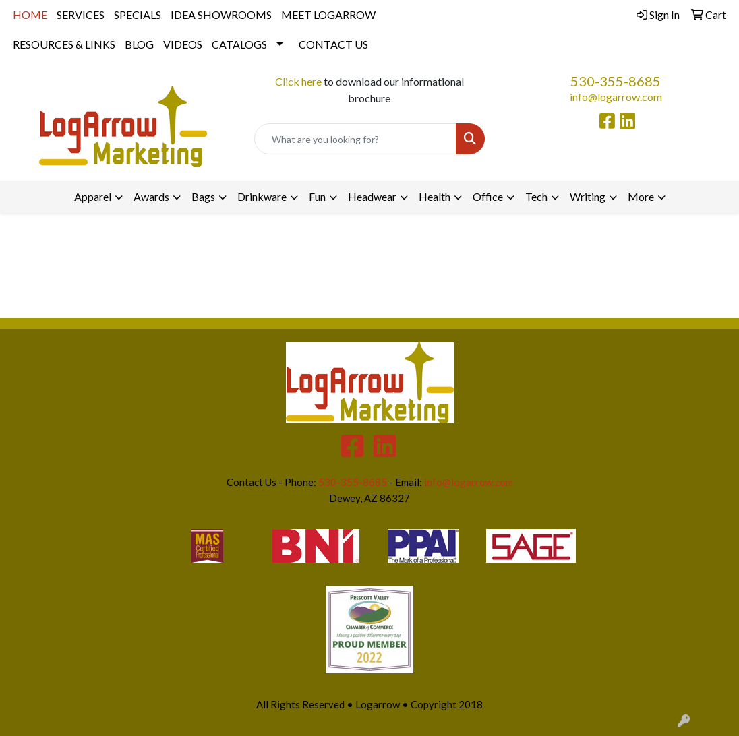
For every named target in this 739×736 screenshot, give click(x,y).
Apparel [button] (92, 196)
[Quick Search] (355, 138)
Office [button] (488, 196)
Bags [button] (203, 196)
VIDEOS (182, 44)
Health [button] (434, 196)
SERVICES (81, 14)
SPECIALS (137, 14)
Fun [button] (317, 196)
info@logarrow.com (616, 96)
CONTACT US (333, 44)
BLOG (139, 44)
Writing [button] (587, 196)
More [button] (641, 196)
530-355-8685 (615, 81)
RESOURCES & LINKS (64, 44)
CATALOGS (239, 44)
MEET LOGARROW (328, 14)
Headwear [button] (372, 196)
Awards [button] (151, 196)
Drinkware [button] (262, 196)
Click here (298, 81)
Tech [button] (536, 196)
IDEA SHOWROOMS (221, 14)
